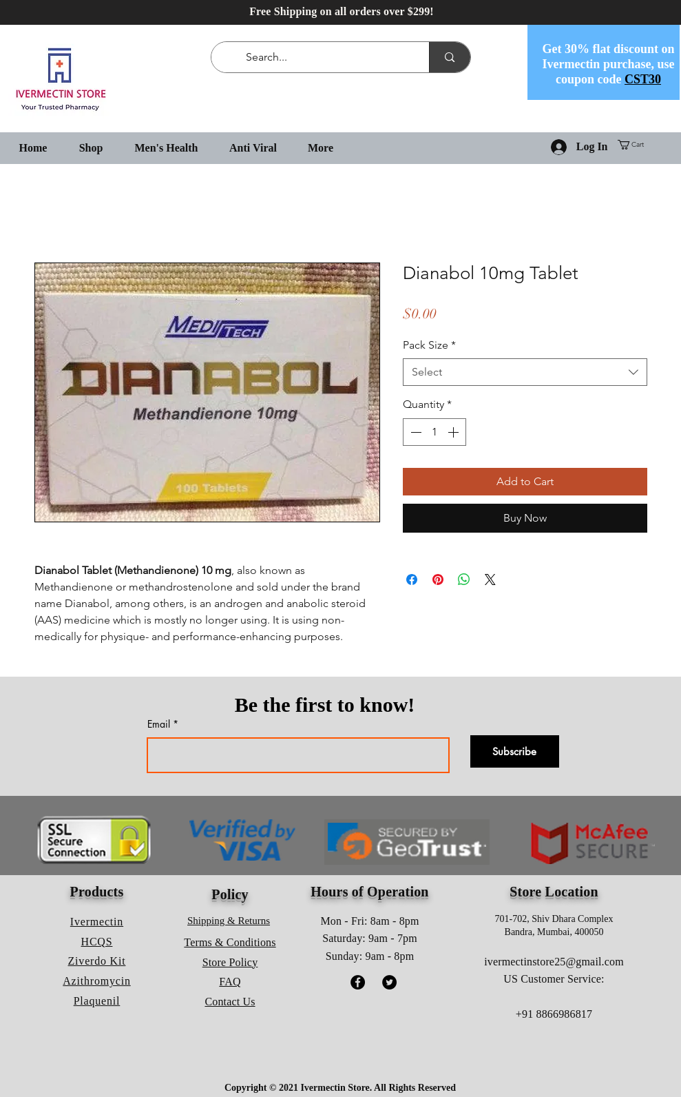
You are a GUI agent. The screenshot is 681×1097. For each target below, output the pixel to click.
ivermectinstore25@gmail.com (554, 961)
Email (158, 724)
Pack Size (429, 344)
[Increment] (454, 432)
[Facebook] (357, 982)
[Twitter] (389, 982)
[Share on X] (490, 579)
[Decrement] (414, 432)
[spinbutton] (434, 432)
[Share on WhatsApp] (464, 579)
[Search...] (323, 57)
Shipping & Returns (228, 920)
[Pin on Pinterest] (438, 579)
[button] (636, 145)
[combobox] (525, 372)
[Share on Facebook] (412, 579)
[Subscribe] (514, 751)
